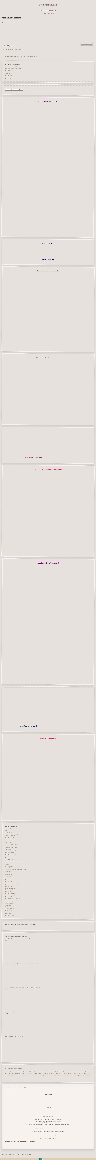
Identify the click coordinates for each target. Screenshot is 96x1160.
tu (63, 1131)
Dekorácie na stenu (70, 1075)
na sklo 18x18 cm (9, 842)
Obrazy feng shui (12, 1073)
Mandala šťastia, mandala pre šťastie (14, 896)
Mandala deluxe (8, 78)
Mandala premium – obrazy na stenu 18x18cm (16, 834)
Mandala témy (7, 1091)
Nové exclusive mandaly (10, 835)
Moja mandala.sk (48, 5)
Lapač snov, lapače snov (10, 888)
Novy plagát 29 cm (9, 864)
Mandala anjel (8, 886)
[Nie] (42, 1159)
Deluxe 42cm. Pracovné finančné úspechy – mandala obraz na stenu (20, 56)
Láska (59, 1073)
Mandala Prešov (29, 1073)
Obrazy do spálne (60, 1075)
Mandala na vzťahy (9, 852)
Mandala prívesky (9, 866)
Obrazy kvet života (79, 1075)
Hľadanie (7, 88)
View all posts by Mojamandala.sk (12, 49)
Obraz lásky (41, 1075)
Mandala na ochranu (10, 893)
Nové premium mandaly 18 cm (12, 846)
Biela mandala (8, 900)
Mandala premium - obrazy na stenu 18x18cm (16, 883)
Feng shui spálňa (27, 1071)
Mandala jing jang (50, 1071)
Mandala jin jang (42, 1071)
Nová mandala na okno (10, 839)
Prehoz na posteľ (9, 871)
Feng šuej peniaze (46, 1073)
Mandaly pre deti (25, 1075)
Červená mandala (9, 901)
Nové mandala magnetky (11, 847)
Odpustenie (7, 873)
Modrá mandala (8, 907)
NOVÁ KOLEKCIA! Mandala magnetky (13, 67)
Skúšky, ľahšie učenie (10, 890)
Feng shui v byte (21, 1073)
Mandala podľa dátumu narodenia (13, 68)
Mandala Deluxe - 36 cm (10, 854)
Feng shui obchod (9, 1071)
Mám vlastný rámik (9, 884)
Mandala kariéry (9, 857)
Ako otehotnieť (54, 1073)
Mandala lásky (8, 75)
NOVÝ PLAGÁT (8, 849)
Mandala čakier (82, 1073)
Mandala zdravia (9, 77)
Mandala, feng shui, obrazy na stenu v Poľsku (15, 1087)
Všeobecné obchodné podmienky (48, 1135)
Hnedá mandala (8, 905)
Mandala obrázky (80, 1071)
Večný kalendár (8, 874)
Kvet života (34, 1071)
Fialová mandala (9, 903)
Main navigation (49, 13)
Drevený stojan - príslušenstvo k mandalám (15, 869)
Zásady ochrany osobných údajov (48, 1138)
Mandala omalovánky (15, 1075)
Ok (40, 1159)
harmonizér (7, 840)
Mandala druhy (37, 1073)
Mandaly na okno (9, 881)
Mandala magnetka (9, 878)
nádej (6, 830)
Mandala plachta (9, 70)
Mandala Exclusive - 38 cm (11, 856)
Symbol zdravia (59, 1071)
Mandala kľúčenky (9, 829)
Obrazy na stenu (9, 73)
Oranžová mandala (9, 908)
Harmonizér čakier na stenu (11, 844)
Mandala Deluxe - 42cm (10, 837)
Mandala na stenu (9, 72)
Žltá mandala (8, 913)
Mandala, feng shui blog (50, 1075)
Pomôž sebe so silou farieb (48, 101)
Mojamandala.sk (6, 22)
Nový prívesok (8, 832)
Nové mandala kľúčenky (10, 862)
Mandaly (13, 1076)
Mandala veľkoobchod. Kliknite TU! (13, 1068)
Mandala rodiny (33, 1075)
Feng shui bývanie (18, 1071)
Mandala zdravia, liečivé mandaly (12, 898)
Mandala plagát (8, 879)
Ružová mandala (9, 910)
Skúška (65, 1071)
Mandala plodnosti (9, 915)
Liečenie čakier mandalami (11, 851)
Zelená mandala (8, 912)
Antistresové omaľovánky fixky (12, 861)
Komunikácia (8, 868)
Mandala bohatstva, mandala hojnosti (14, 895)
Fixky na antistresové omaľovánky (70, 1073)
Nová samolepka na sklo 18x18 (12, 859)
